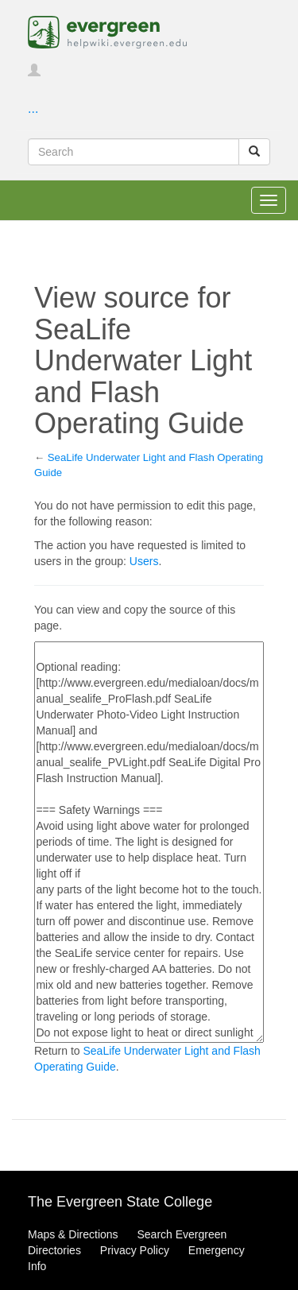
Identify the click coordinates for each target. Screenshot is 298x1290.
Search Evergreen (181, 1234)
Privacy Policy (134, 1250)
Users (144, 561)
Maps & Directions (73, 1234)
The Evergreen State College (120, 1202)
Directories (54, 1250)
